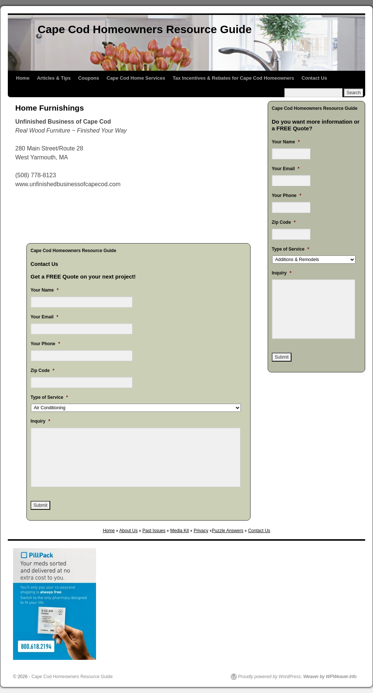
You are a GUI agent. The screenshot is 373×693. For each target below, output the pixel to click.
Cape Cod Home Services (135, 78)
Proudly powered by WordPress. (270, 676)
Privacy (201, 530)
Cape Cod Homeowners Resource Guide (145, 29)
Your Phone (45, 343)
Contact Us (314, 78)
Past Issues (153, 530)
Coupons (88, 78)
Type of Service (49, 397)
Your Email (44, 317)
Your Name (44, 290)
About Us (128, 530)
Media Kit (179, 530)
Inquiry (40, 421)
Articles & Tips (54, 78)
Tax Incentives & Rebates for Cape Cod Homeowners (233, 78)
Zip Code (42, 370)
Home (22, 78)
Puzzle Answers (227, 530)
